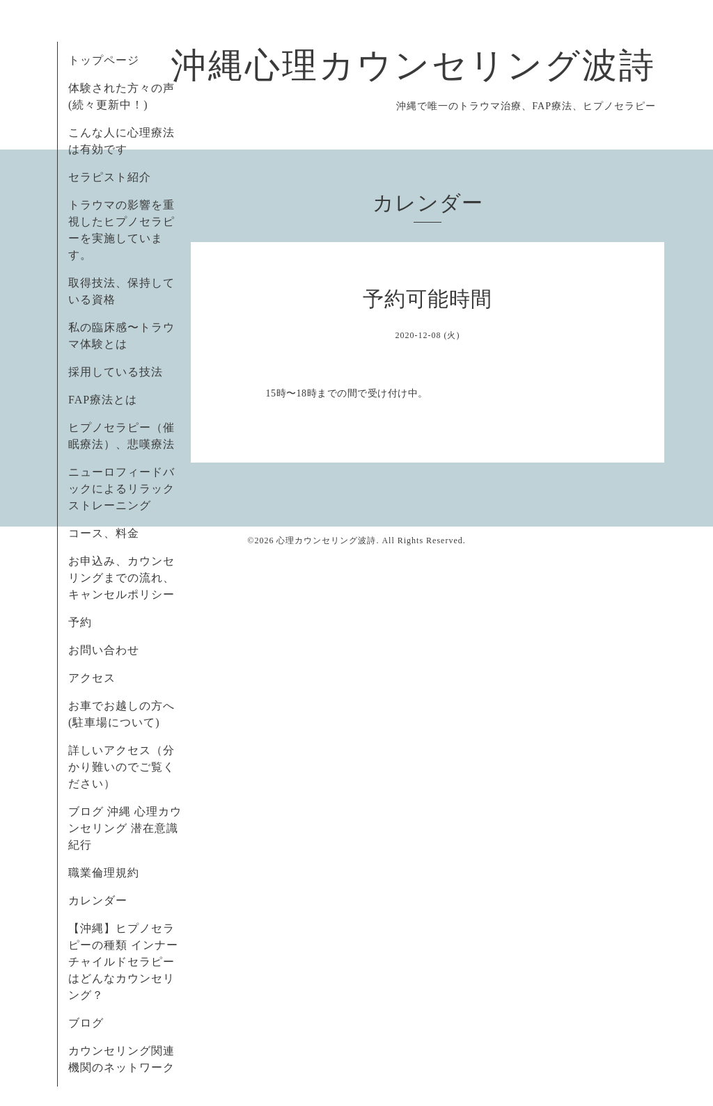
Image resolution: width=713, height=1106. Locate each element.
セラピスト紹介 (109, 177)
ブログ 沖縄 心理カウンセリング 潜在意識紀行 (125, 828)
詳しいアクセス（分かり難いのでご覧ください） (121, 767)
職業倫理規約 (103, 873)
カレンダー (97, 900)
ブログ (86, 1023)
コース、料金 (103, 533)
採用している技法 (115, 372)
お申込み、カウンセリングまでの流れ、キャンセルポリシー (121, 577)
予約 (80, 622)
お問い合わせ (103, 650)
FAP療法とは (102, 400)
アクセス (92, 678)
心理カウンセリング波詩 (326, 540)
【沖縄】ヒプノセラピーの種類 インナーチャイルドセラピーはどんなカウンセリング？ (123, 961)
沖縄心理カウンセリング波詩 (413, 65)
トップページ (103, 60)
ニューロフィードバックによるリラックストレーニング (121, 488)
